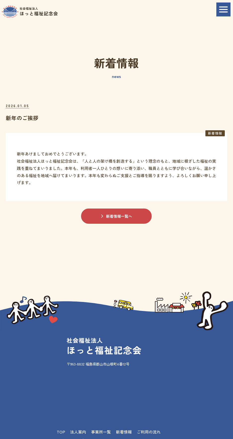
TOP (61, 432)
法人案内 (78, 432)
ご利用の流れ (149, 432)
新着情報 (124, 432)
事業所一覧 (101, 432)
